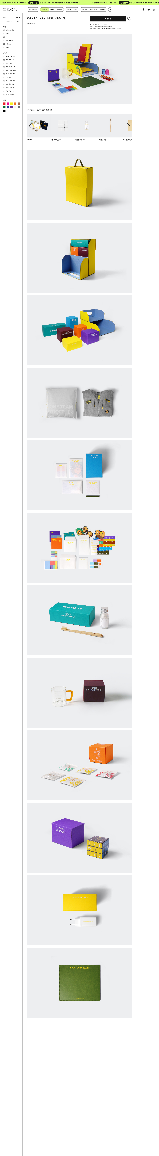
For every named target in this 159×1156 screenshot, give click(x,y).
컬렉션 (52, 9)
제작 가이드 (93, 9)
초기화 (18, 17)
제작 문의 (85, 9)
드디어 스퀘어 (33, 9)
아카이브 (44, 9)
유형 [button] (4, 27)
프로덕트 (59, 9)
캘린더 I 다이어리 (72, 9)
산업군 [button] (5, 53)
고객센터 (102, 9)
